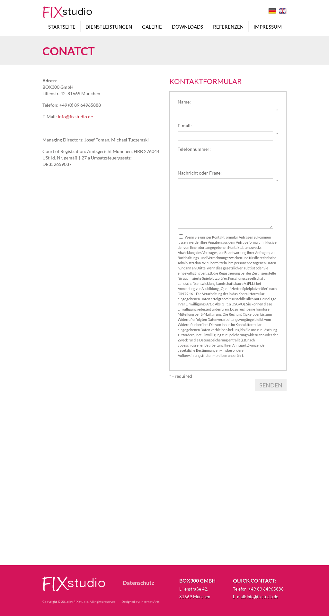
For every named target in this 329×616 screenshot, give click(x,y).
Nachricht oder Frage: (200, 173)
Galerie (152, 28)
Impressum (267, 28)
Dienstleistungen (108, 28)
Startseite (62, 28)
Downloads (187, 28)
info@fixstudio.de (75, 116)
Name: (184, 101)
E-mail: (185, 125)
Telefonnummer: (194, 149)
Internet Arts (150, 601)
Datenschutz (138, 583)
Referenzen (228, 28)
